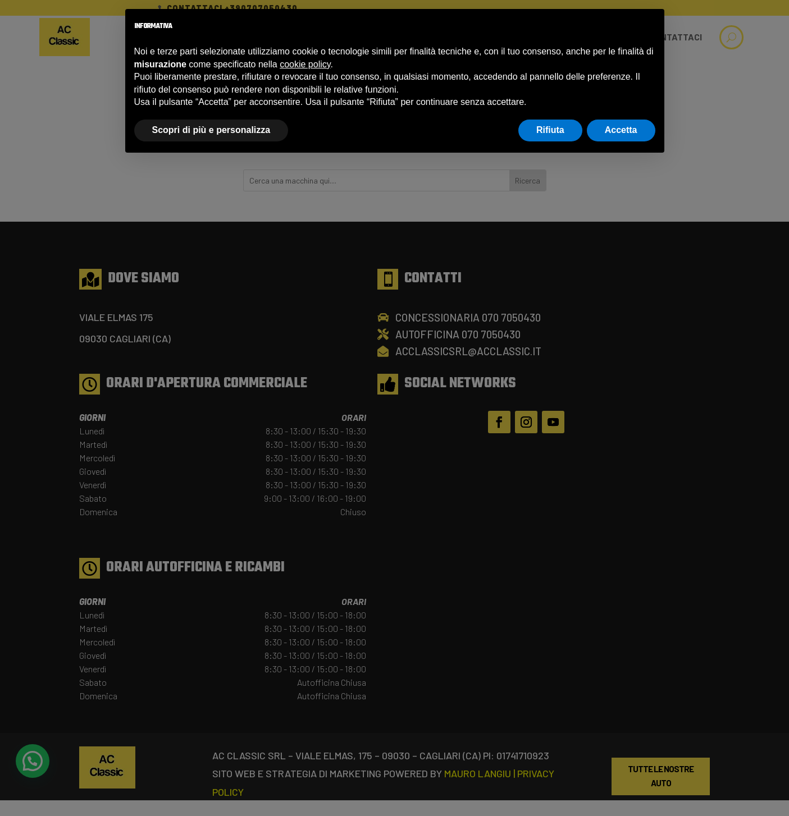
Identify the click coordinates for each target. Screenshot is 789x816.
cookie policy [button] (305, 64)
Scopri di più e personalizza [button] (211, 130)
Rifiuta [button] (550, 130)
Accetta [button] (621, 130)
